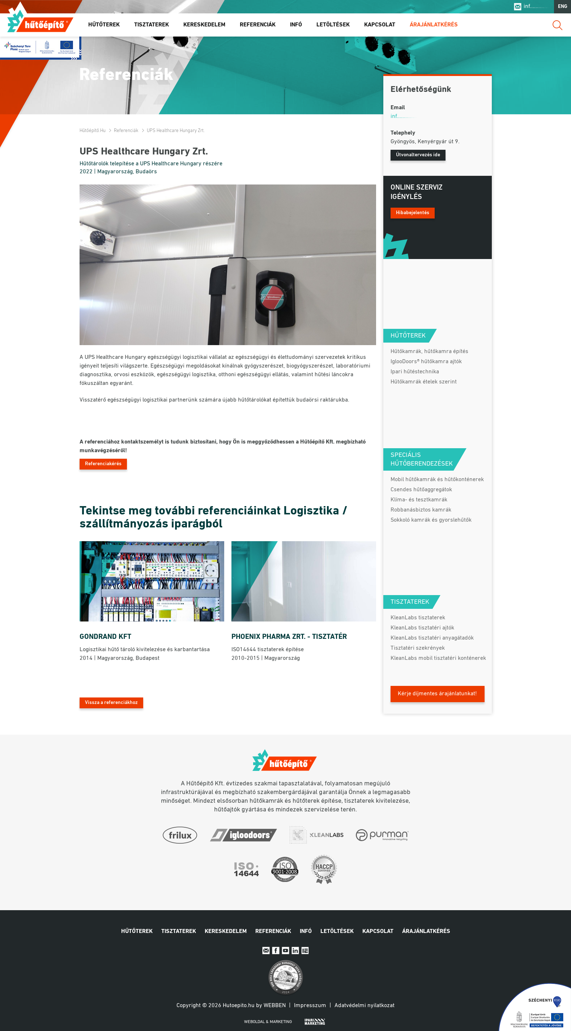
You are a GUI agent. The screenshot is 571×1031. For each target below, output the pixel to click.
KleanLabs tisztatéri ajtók (422, 628)
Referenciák (258, 25)
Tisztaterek (151, 25)
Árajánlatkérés (434, 25)
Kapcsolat (379, 25)
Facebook (276, 950)
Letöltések (333, 25)
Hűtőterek (104, 25)
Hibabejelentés (412, 213)
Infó (296, 25)
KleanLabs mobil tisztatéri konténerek (438, 658)
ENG (562, 6)
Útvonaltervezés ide (418, 155)
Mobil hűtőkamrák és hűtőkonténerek (437, 480)
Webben (275, 1006)
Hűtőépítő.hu (40, 20)
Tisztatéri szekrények (418, 648)
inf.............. (537, 6)
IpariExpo (305, 950)
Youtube (285, 950)
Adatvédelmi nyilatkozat (364, 1006)
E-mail (266, 950)
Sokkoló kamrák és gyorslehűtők (431, 520)
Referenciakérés (103, 464)
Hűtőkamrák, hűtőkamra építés (429, 352)
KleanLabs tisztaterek (418, 618)
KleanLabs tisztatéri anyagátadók (432, 638)
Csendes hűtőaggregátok (421, 490)
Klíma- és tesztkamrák (419, 500)
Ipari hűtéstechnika (415, 372)
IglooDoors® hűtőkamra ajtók (426, 362)
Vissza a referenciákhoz (111, 702)
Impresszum (310, 1006)
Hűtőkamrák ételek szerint (424, 382)
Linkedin (295, 950)
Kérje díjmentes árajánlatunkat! (437, 694)
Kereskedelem (204, 25)
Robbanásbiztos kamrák (421, 510)
